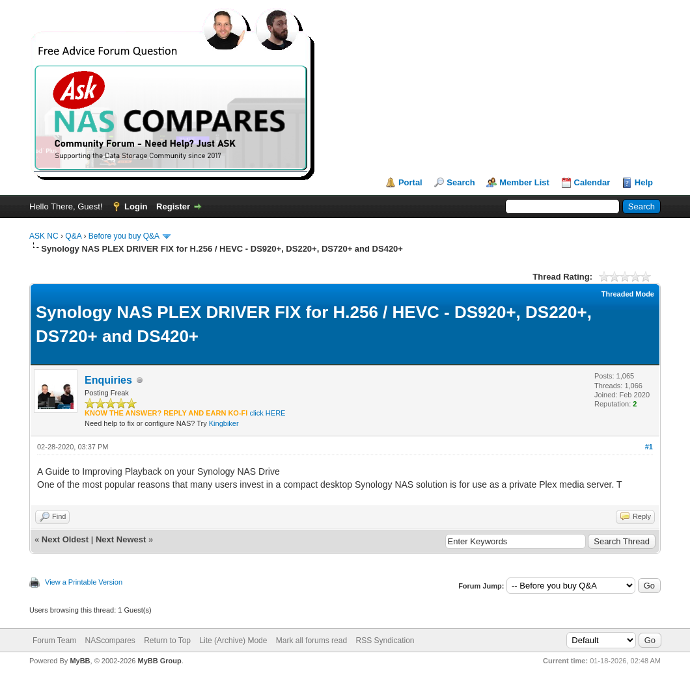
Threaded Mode (627, 294)
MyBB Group (159, 661)
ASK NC (44, 236)
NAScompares (110, 640)
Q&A (73, 236)
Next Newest (121, 539)
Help (644, 182)
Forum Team (54, 640)
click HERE (267, 413)
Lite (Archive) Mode (233, 640)
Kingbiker (224, 423)
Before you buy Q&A (124, 236)
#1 (649, 447)
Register (173, 206)
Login (135, 206)
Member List (524, 182)
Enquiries (108, 380)
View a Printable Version (83, 582)
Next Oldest (65, 539)
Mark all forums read (311, 640)
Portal (410, 182)
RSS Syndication (384, 640)
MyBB (80, 661)
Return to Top (167, 640)
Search (461, 182)
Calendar (592, 182)
